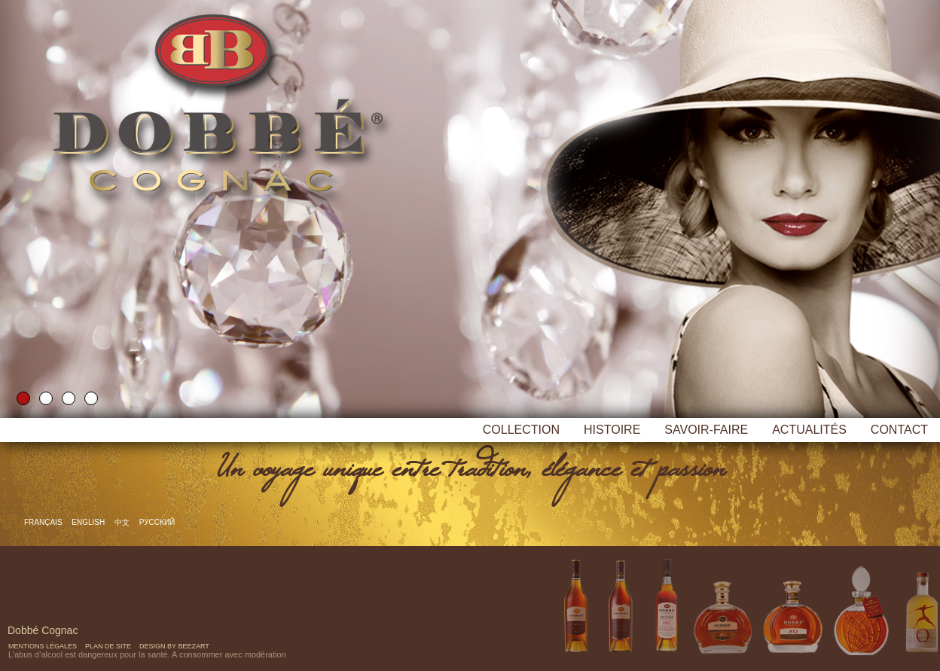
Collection (521, 429)
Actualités (809, 429)
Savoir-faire (706, 429)
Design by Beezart (174, 646)
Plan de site (108, 646)
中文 (123, 522)
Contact (899, 429)
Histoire (612, 429)
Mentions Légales (42, 646)
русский (157, 522)
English (89, 522)
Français (44, 522)
